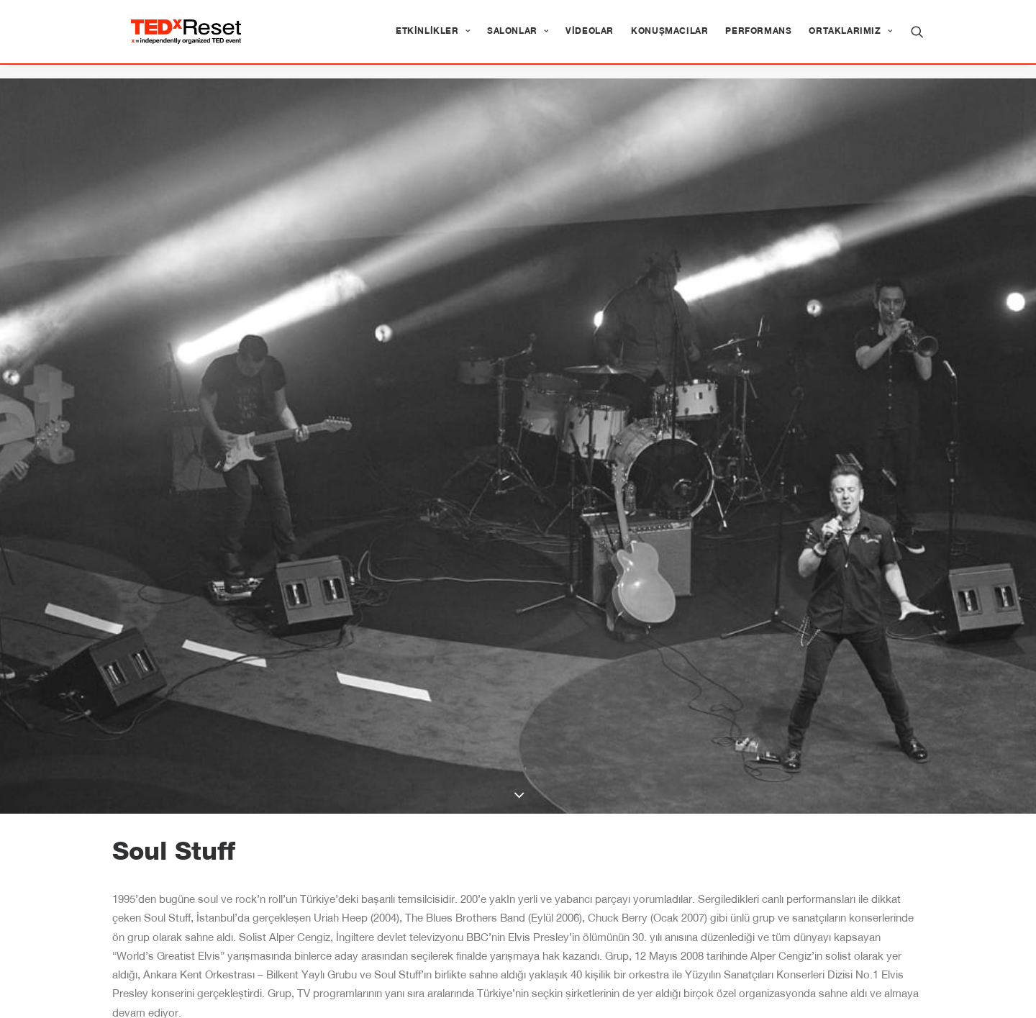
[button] (917, 39)
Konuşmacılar (669, 39)
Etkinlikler (433, 39)
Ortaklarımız (850, 39)
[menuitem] (432, 39)
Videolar (589, 39)
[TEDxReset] (200, 38)
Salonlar (517, 39)
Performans (758, 39)
